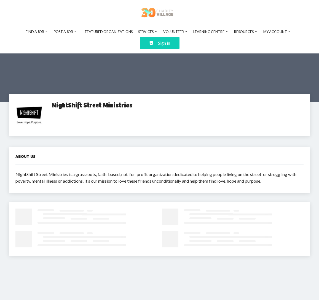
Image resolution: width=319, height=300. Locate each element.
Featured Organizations (109, 31)
